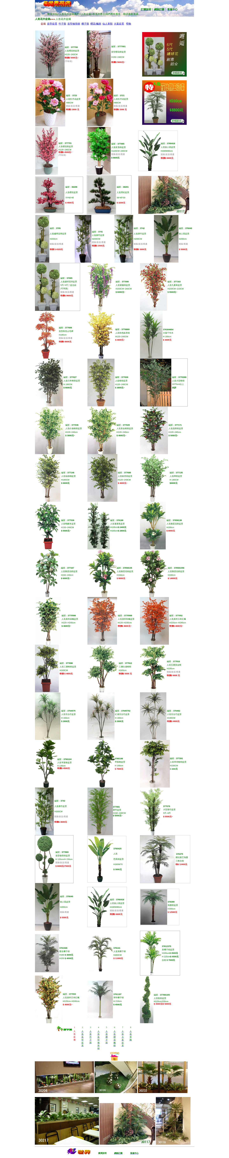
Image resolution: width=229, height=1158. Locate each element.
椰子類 (85, 23)
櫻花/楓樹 (95, 23)
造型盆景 (52, 23)
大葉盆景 (119, 23)
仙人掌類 (107, 23)
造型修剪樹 (73, 23)
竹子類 (62, 23)
